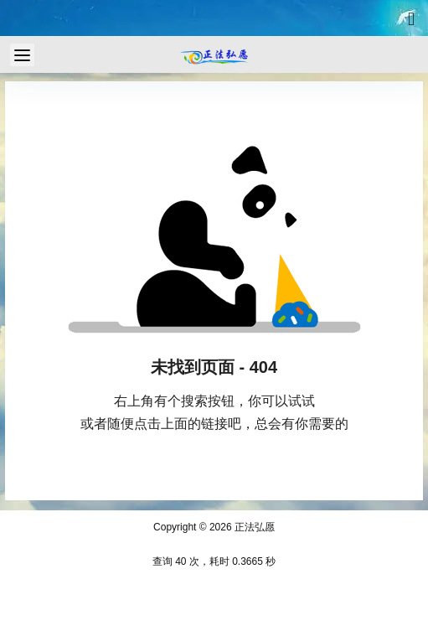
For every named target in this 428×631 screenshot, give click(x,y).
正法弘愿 (253, 527)
